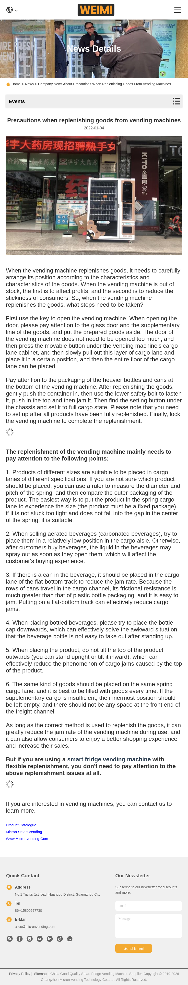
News (29, 84)
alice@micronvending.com (35, 927)
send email (134, 948)
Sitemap (40, 974)
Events (17, 101)
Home (16, 84)
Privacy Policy (19, 974)
